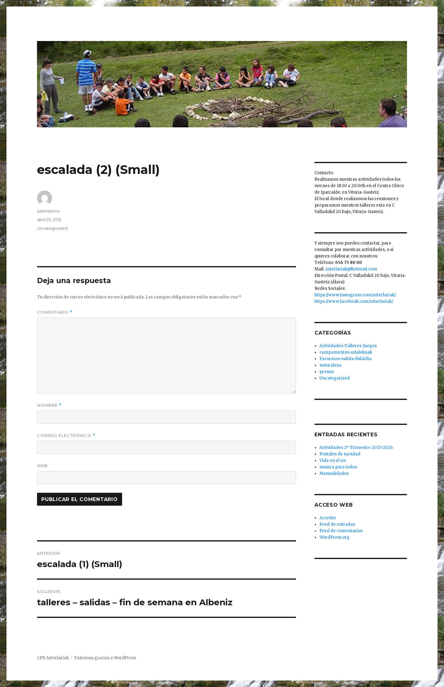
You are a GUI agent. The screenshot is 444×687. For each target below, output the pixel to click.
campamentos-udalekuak (345, 352)
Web (42, 465)
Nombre (49, 405)
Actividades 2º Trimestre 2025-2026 (356, 447)
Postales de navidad (339, 454)
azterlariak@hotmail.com (351, 269)
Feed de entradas (337, 524)
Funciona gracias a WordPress (105, 657)
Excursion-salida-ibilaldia (345, 358)
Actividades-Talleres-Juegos (348, 345)
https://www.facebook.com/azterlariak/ (353, 301)
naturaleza (330, 365)
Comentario (54, 312)
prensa (326, 371)
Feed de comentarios (341, 530)
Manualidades (334, 473)
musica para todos (338, 467)
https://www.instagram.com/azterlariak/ (355, 295)
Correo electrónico (66, 435)
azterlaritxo (48, 210)
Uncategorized (52, 228)
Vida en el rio (332, 460)
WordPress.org (334, 537)
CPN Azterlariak (53, 657)
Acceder (327, 517)
